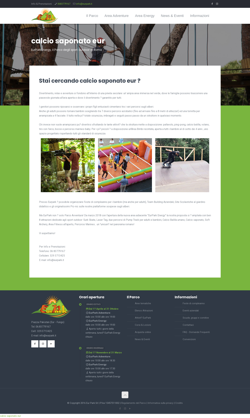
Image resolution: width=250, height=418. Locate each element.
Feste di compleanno (194, 303)
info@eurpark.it (84, 3)
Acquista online (143, 332)
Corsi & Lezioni (143, 325)
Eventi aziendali (191, 310)
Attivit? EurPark (143, 317)
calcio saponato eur (10, 415)
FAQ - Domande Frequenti (196, 332)
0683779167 (64, 3)
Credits (179, 403)
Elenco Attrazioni (144, 310)
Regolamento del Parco (133, 403)
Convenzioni (189, 339)
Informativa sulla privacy (160, 403)
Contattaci (188, 325)
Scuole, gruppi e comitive (196, 317)
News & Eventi (142, 339)
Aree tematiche (143, 303)
